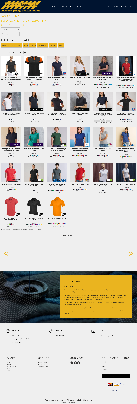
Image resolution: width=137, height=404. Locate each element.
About (8, 370)
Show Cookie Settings (68, 402)
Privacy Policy (42, 364)
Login (109, 6)
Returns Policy (42, 362)
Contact (9, 368)
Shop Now (10, 364)
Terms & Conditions (43, 366)
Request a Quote (11, 366)
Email (103, 366)
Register (115, 6)
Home (8, 362)
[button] (121, 6)
